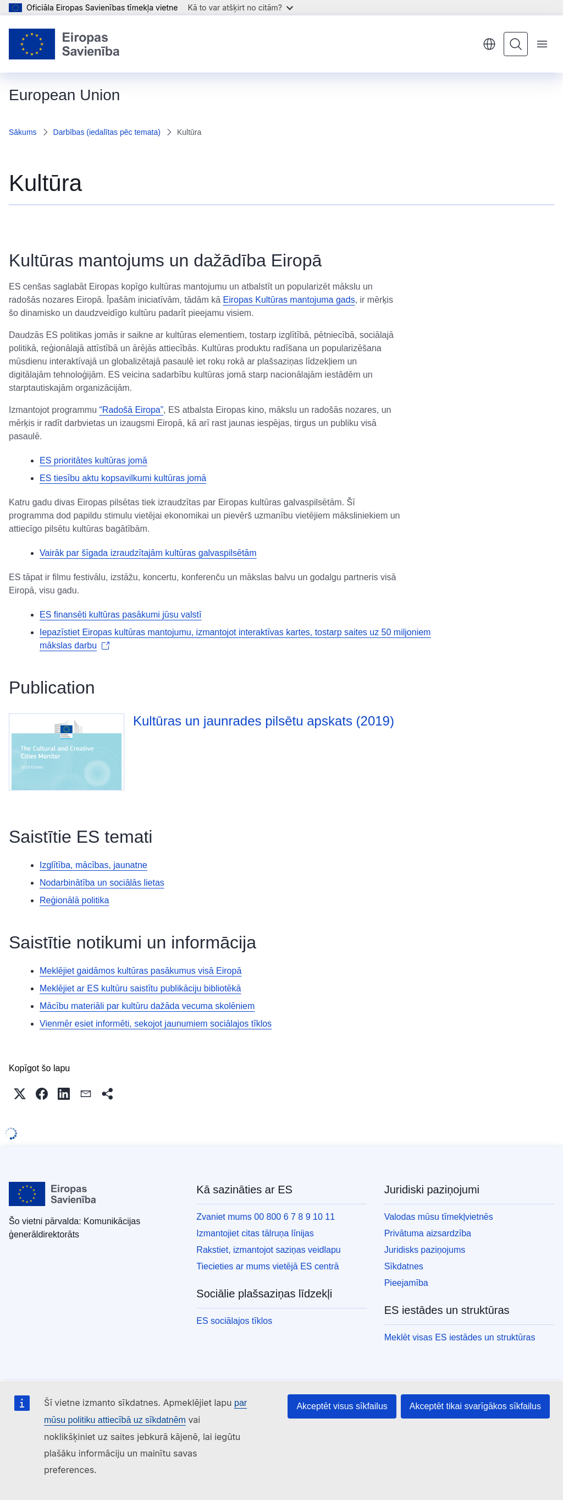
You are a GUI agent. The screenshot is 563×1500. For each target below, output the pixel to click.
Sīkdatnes (403, 1266)
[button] (20, 1094)
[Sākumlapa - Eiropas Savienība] (64, 44)
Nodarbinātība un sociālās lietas (102, 882)
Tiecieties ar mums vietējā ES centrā (267, 1266)
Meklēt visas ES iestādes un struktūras (460, 1337)
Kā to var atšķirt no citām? (240, 7)
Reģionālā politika (74, 900)
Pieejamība (406, 1283)
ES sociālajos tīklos (234, 1321)
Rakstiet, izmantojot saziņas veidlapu (268, 1249)
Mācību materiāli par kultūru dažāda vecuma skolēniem (147, 1006)
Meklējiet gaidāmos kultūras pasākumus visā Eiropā (140, 970)
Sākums (23, 132)
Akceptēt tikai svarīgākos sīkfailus (475, 1406)
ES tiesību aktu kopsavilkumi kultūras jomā (123, 478)
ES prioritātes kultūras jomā (93, 460)
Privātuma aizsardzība (427, 1233)
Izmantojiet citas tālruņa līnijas (254, 1233)
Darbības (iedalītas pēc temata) (107, 132)
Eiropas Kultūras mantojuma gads (289, 299)
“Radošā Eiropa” (132, 409)
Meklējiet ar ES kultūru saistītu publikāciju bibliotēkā (140, 988)
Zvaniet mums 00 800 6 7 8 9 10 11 (265, 1216)
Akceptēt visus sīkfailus (341, 1406)
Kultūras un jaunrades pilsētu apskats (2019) (263, 720)
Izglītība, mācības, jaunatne (93, 865)
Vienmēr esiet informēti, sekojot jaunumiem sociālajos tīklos (156, 1023)
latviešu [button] (489, 44)
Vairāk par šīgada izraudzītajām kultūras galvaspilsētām (148, 553)
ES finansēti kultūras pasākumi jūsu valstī (120, 614)
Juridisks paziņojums (425, 1249)
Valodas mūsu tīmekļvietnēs (438, 1216)
